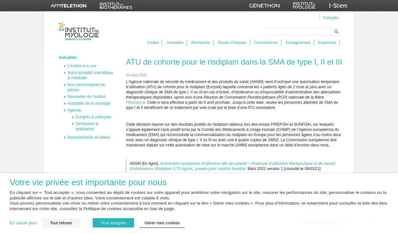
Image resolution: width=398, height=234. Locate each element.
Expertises (327, 42)
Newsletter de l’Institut (86, 96)
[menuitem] (330, 17)
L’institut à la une (82, 66)
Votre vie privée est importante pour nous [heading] (88, 182)
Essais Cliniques (232, 42)
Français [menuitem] (330, 18)
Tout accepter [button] (113, 222)
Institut (153, 42)
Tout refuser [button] (61, 222)
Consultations (266, 42)
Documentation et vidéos (89, 137)
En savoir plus (23, 222)
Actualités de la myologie (89, 103)
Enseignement (298, 42)
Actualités (175, 42)
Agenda (74, 110)
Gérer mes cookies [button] (162, 222)
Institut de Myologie (80, 31)
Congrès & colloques (93, 117)
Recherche (200, 42)
